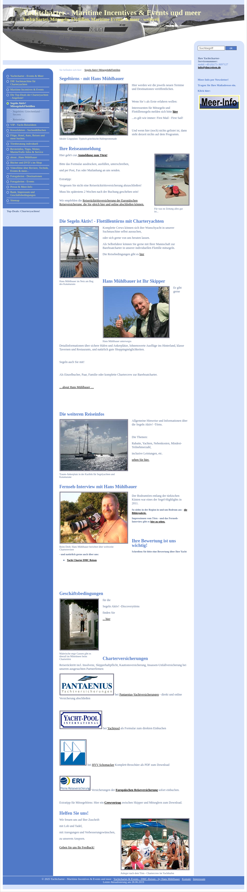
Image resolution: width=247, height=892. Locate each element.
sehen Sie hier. (140, 459)
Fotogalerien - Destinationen (26, 176)
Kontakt (186, 878)
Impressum (199, 878)
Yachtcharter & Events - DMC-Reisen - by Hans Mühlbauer (146, 878)
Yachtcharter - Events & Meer (27, 75)
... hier (106, 619)
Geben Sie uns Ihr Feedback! (76, 847)
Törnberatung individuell (24, 143)
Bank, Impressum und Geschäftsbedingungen (22, 193)
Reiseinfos (18, 119)
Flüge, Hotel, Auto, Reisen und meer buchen (27, 137)
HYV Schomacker (103, 765)
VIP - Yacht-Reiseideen (23, 124)
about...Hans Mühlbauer (23, 157)
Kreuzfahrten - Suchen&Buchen (28, 129)
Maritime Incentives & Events (27, 89)
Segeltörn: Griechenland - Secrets (27, 113)
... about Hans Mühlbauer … (76, 387)
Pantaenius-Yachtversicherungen (139, 694)
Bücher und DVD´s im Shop (26, 162)
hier (142, 254)
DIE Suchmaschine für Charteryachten (22, 83)
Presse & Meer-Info (21, 186)
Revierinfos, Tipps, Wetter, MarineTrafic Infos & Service (26, 150)
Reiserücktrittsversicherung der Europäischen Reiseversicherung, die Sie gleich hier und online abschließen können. (101, 202)
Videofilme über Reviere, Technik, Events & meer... (29, 169)
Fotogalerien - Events (22, 181)
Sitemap (14, 200)
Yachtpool (113, 728)
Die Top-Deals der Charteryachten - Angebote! (29, 96)
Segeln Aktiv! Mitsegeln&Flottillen (22, 105)
